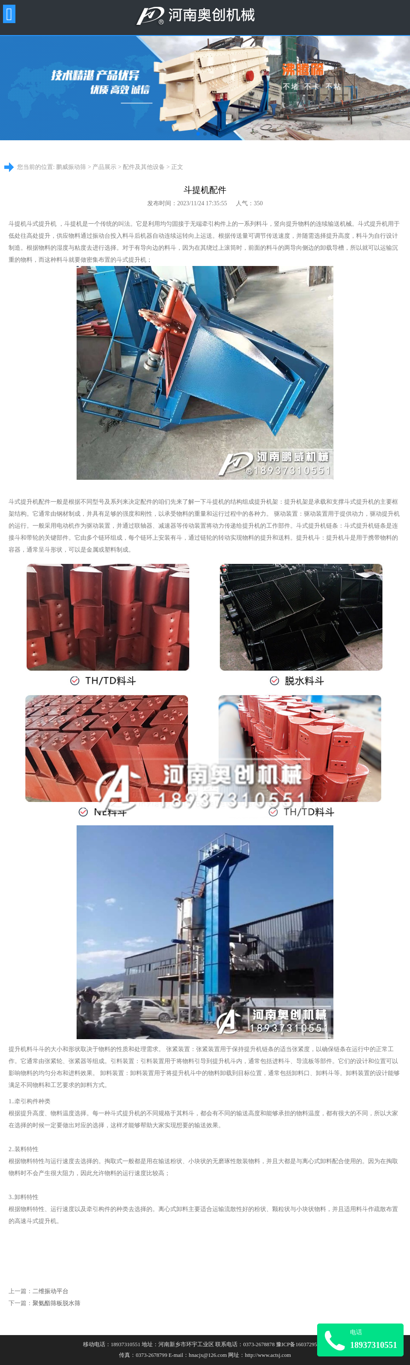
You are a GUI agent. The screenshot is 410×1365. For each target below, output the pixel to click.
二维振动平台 (50, 1291)
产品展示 (104, 167)
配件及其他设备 (144, 167)
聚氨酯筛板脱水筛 (56, 1303)
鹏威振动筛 (71, 167)
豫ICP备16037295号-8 (301, 1344)
